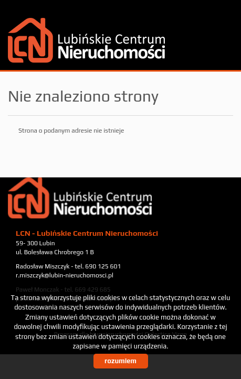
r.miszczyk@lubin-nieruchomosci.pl (64, 275)
